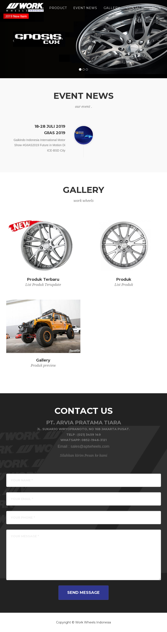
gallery (112, 11)
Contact (134, 11)
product (58, 11)
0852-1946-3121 (94, 440)
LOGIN (155, 11)
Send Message (83, 592)
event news (85, 11)
